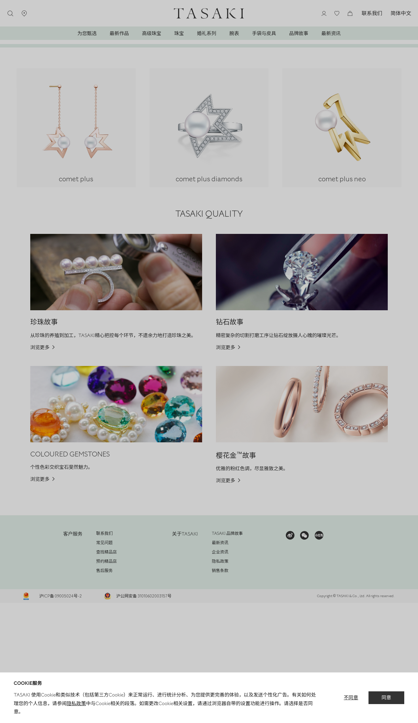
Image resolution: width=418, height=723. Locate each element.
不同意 (351, 698)
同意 (386, 698)
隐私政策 (76, 703)
